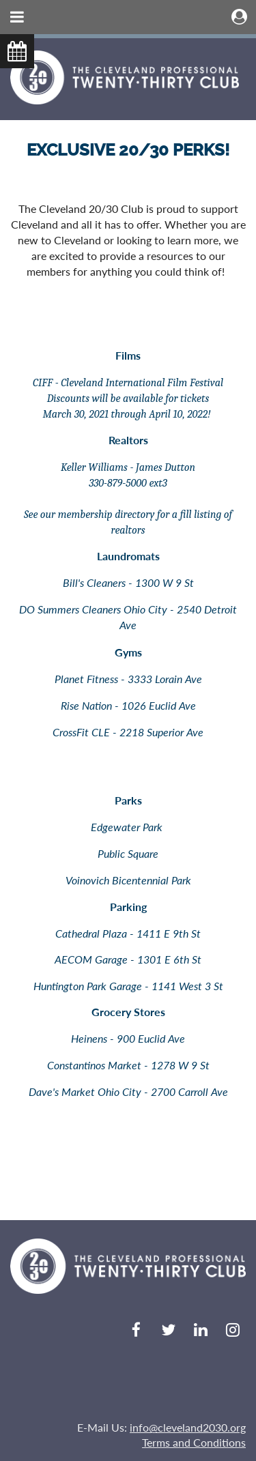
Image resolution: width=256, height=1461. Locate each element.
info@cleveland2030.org (188, 1427)
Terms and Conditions (194, 1442)
